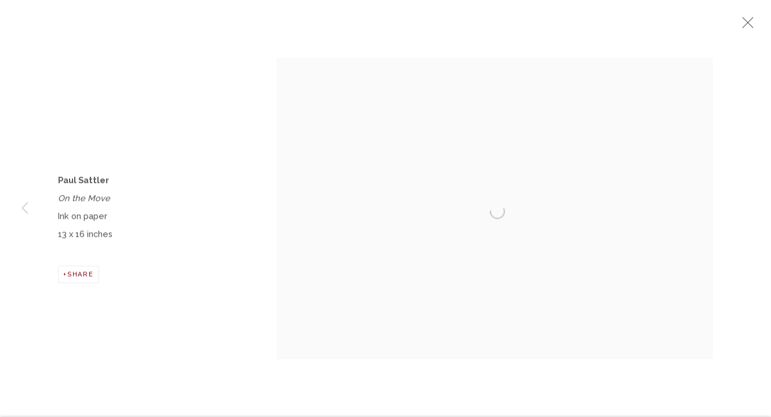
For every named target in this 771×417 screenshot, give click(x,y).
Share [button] (80, 276)
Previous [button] (25, 208)
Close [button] (745, 26)
